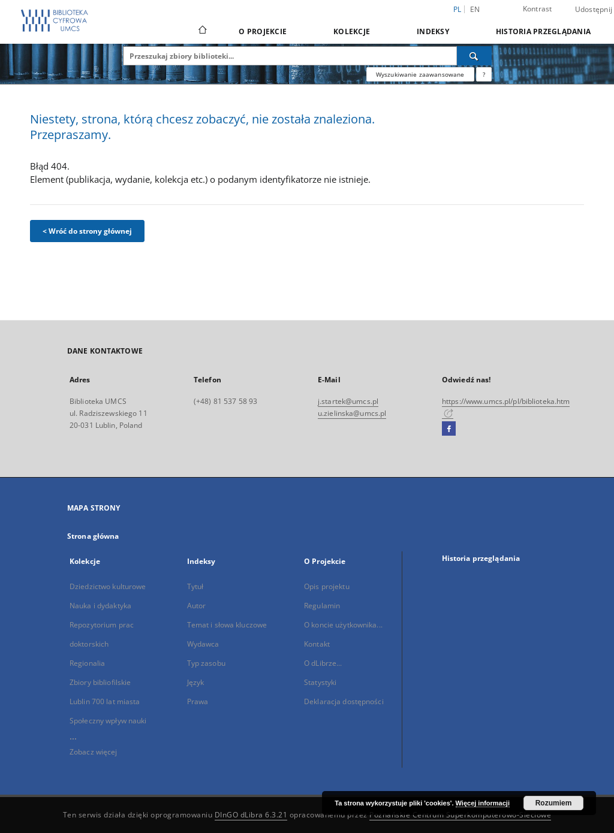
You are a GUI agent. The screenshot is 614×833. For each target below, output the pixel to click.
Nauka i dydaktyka (100, 605)
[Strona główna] (201, 31)
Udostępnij (594, 9)
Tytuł (195, 586)
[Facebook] (449, 429)
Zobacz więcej (94, 752)
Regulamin (322, 605)
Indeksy (433, 31)
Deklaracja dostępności (344, 701)
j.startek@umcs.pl (348, 401)
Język (195, 682)
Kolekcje (351, 31)
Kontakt (317, 644)
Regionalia (87, 663)
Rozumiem (553, 803)
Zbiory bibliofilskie (100, 682)
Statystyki (320, 682)
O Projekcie (263, 31)
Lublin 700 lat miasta (105, 701)
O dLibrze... (323, 663)
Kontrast (537, 9)
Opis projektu (327, 586)
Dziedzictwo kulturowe (108, 586)
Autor (196, 605)
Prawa (198, 701)
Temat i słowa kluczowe (227, 625)
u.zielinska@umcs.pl (352, 413)
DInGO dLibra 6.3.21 (251, 815)
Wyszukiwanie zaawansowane (420, 74)
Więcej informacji (483, 803)
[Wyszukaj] (474, 55)
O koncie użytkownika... (343, 625)
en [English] (475, 9)
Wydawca (203, 644)
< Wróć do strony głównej (87, 231)
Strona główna (93, 536)
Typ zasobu (206, 663)
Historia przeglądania (543, 31)
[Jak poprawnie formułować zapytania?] (484, 74)
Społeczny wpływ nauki (108, 721)
